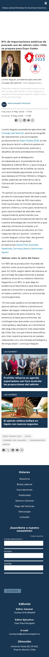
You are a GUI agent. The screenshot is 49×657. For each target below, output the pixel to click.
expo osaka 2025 (12, 436)
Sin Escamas (31, 8)
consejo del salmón (14, 440)
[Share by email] (28, 120)
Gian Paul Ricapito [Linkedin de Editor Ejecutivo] (24, 623)
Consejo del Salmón (13, 133)
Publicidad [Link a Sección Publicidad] (25, 495)
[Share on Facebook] (16, 120)
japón (6, 444)
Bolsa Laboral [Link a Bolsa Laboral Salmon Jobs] (24, 484)
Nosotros (41, 8)
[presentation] (24, 580)
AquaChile (22, 244)
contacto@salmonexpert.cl (24, 634)
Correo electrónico (13, 539)
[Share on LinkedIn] (24, 120)
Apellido (8, 563)
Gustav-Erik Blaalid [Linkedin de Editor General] (24, 612)
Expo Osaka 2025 (29, 140)
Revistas (20, 8)
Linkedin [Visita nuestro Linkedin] (25, 517)
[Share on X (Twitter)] (20, 120)
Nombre (8, 551)
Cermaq (17, 248)
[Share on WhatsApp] (32, 120)
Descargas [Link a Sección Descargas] (24, 511)
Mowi (26, 248)
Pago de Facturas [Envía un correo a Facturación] (24, 506)
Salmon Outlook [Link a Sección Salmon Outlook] (24, 501)
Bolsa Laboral (9, 8)
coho (28, 436)
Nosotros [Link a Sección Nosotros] (24, 479)
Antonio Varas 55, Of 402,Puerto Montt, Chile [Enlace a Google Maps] (24, 648)
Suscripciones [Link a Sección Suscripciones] (24, 490)
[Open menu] (46, 3)
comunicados (37, 440)
